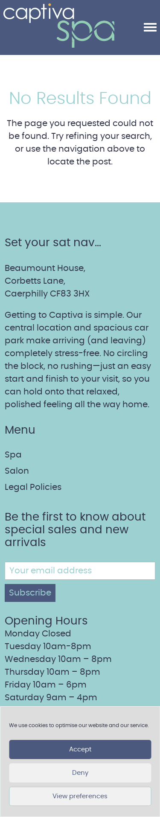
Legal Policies (33, 487)
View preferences (80, 796)
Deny (80, 773)
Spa (13, 455)
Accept (80, 749)
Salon (17, 471)
